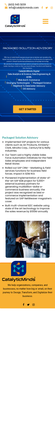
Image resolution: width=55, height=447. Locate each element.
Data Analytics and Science (18, 413)
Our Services (10, 330)
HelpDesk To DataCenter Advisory (21, 394)
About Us (8, 325)
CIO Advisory (9, 399)
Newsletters (10, 346)
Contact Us (9, 351)
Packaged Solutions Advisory (19, 388)
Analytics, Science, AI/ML (16, 371)
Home (6, 320)
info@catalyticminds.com (24, 7)
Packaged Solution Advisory (19, 429)
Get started (27, 112)
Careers (7, 341)
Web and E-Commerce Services (20, 376)
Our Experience (12, 336)
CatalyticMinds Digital (14, 365)
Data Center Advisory (14, 418)
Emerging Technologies (16, 382)
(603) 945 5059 (17, 4)
